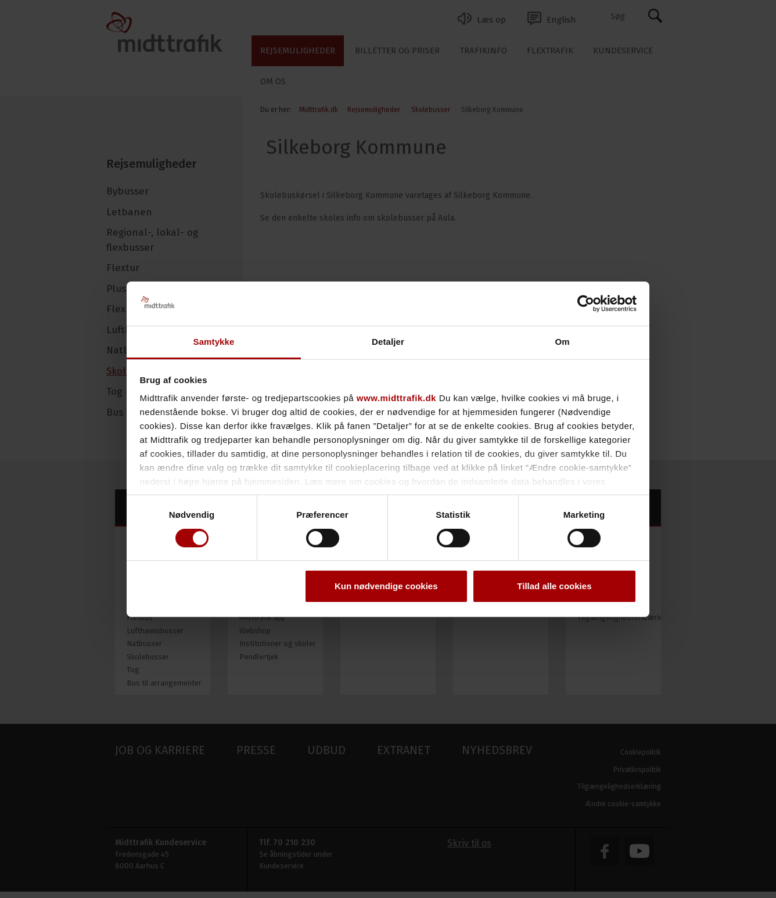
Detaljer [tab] (388, 342)
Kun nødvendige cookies (386, 586)
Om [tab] (562, 342)
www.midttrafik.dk (396, 398)
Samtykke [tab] (214, 342)
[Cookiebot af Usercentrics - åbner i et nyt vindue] (586, 303)
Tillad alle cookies (554, 586)
